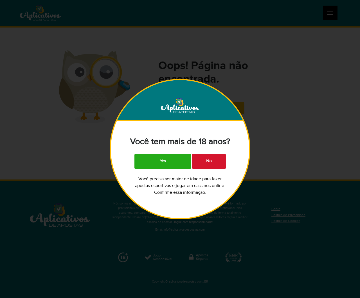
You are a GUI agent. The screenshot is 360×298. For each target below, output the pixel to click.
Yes (163, 161)
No (209, 161)
